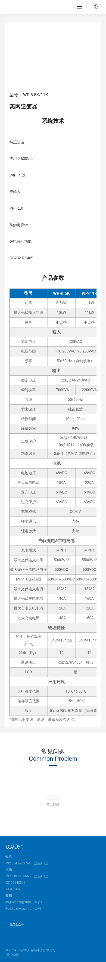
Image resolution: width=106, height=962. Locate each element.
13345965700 (15, 889)
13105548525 (15, 882)
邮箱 (8, 895)
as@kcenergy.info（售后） (24, 902)
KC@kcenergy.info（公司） (24, 908)
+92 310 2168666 (18, 876)
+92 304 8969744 (18, 863)
